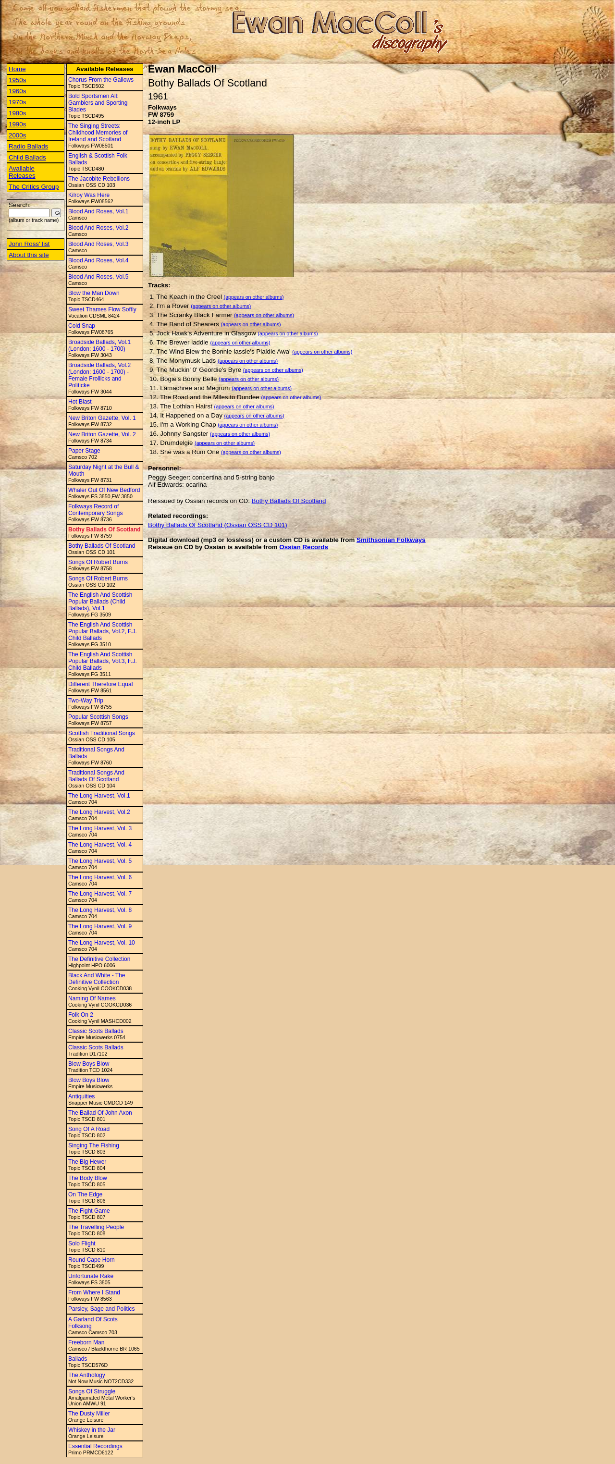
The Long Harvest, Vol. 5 (100, 861)
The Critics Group (34, 186)
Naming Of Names (92, 998)
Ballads (77, 1358)
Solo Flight (82, 1243)
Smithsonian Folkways (391, 539)
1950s (17, 80)
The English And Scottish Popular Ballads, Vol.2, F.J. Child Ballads (102, 631)
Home (17, 69)
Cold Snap (81, 325)
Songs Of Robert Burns (98, 562)
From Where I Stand (94, 1292)
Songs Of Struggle (91, 1391)
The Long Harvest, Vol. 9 (100, 926)
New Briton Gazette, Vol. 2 (102, 434)
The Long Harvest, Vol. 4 (100, 844)
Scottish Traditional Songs (101, 733)
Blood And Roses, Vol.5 (98, 276)
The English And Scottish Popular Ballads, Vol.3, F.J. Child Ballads (102, 661)
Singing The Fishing (93, 1145)
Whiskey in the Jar (91, 1430)
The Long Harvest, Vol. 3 (100, 828)
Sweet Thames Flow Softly (102, 309)
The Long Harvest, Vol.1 (99, 795)
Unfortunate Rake (90, 1276)
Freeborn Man (86, 1342)
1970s (17, 102)
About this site (29, 254)
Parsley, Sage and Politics (101, 1308)
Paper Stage (84, 450)
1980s (17, 113)
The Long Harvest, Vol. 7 (100, 893)
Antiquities (81, 1096)
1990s (17, 124)
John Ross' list (29, 243)
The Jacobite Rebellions (99, 178)
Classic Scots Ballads (95, 1031)
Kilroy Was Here (89, 195)
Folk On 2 (80, 1014)
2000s (17, 135)
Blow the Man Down (94, 293)
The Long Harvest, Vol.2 (99, 812)
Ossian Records (303, 547)
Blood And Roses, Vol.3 (98, 244)
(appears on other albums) (254, 297)
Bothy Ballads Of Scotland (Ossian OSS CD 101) (217, 525)
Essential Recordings (95, 1446)
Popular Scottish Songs (98, 717)
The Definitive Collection (99, 959)
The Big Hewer (87, 1161)
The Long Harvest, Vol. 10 (101, 942)
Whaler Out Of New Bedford (104, 490)
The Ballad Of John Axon (100, 1112)
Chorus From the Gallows (101, 79)
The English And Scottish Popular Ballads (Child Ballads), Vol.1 (100, 601)
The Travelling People (96, 1227)
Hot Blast (80, 401)
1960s (17, 91)
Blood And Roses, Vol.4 (98, 260)
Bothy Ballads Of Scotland (104, 529)
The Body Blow (87, 1178)
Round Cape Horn (91, 1259)
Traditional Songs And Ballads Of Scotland (96, 776)
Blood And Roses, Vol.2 (98, 227)
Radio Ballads (28, 146)
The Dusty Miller (89, 1413)
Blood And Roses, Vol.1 (98, 211)
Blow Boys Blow (88, 1063)
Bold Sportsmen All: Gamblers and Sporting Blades (97, 103)
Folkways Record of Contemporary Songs (95, 510)
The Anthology (86, 1375)
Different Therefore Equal (100, 684)
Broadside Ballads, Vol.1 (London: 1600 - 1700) (99, 345)
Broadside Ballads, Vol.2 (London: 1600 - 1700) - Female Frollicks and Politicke (99, 375)
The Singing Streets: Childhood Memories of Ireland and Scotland (97, 133)
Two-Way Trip (85, 700)
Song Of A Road (89, 1129)
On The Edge (85, 1194)
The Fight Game (89, 1210)
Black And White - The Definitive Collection (96, 978)
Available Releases (22, 172)
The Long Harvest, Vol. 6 (100, 877)
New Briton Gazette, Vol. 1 (102, 418)
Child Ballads (27, 157)
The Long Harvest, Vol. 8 (100, 910)
